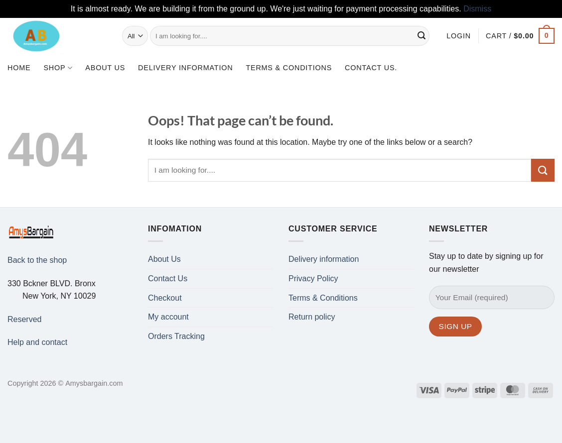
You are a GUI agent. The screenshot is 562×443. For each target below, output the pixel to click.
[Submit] (422, 36)
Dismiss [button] (477, 8)
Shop (57, 68)
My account (168, 317)
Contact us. (371, 68)
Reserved (24, 319)
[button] (458, 36)
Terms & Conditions (289, 68)
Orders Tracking (176, 336)
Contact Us (167, 278)
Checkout (165, 298)
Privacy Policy (313, 278)
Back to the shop (37, 260)
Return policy (311, 317)
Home (18, 68)
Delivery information (185, 68)
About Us (105, 68)
